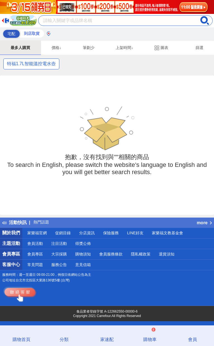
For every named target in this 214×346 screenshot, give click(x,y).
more (204, 222)
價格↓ (56, 47)
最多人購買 (20, 47)
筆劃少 (88, 47)
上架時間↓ (124, 47)
